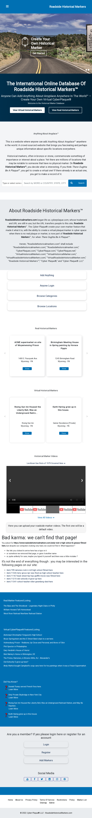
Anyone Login (47, 285)
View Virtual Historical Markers (27, 110)
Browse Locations (47, 306)
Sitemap (43, 803)
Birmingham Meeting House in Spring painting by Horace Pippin (64, 345)
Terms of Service (47, 800)
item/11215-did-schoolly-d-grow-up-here (24, 579)
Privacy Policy (31, 800)
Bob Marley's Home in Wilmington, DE (19, 654)
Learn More (13, 689)
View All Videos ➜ (46, 517)
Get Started (39, 53)
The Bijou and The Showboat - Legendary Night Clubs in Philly (29, 606)
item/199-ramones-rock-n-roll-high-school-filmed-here (30, 570)
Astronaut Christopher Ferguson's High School (23, 635)
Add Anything (47, 275)
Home (10, 800)
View (27, 369)
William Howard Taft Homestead (17, 610)
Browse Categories (47, 296)
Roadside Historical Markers (67, 6)
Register (46, 752)
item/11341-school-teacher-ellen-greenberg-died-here (30, 582)
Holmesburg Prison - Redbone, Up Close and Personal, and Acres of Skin (34, 643)
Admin (52, 803)
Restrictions (62, 800)
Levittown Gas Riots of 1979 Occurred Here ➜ (46, 463)
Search (77, 183)
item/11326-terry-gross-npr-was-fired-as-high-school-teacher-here (35, 573)
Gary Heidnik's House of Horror (16, 650)
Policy (72, 800)
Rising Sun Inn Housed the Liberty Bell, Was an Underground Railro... (27, 410)
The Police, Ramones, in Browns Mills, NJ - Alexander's (27, 658)
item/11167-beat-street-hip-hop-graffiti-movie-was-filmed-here (33, 576)
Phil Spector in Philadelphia (15, 646)
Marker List (82, 800)
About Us (19, 800)
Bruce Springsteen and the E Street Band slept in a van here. (29, 639)
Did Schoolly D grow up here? (16, 662)
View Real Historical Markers (65, 110)
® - (49, 813)
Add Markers (46, 760)
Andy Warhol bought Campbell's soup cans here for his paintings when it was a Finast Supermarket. (45, 666)
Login (46, 744)
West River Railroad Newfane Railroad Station (23, 613)
